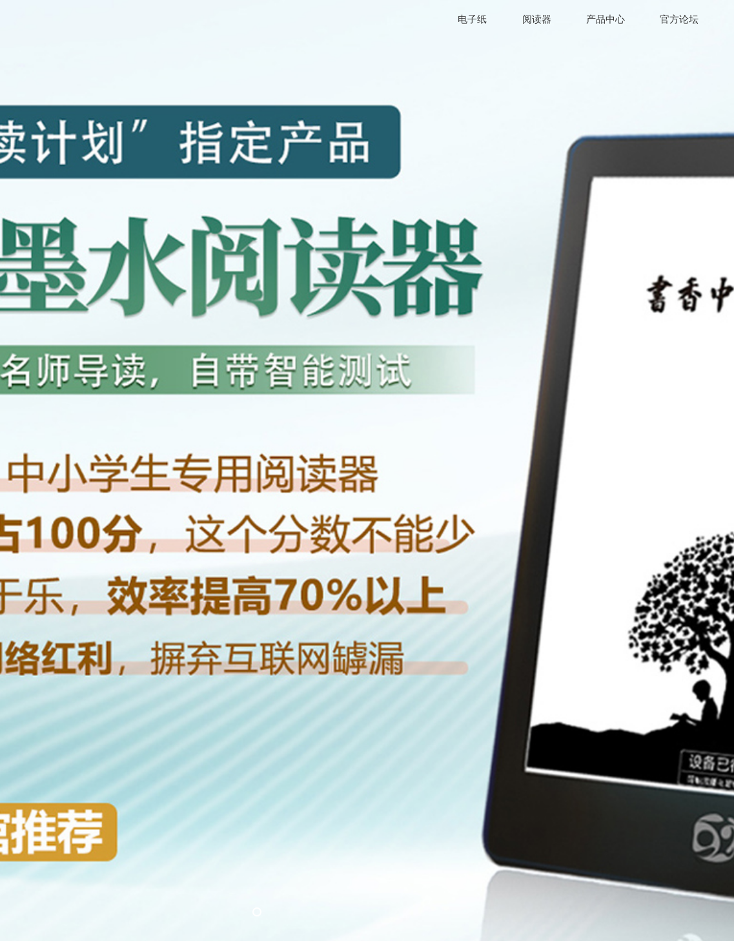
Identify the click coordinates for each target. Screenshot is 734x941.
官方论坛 (679, 19)
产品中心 (605, 19)
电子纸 (472, 19)
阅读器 (536, 19)
